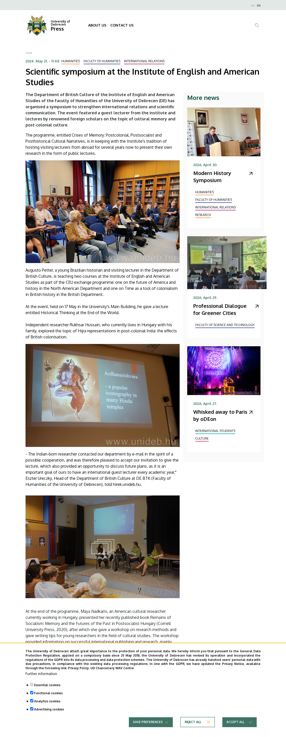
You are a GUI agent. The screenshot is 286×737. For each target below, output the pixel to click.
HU (253, 5)
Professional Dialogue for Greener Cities (220, 309)
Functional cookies (48, 698)
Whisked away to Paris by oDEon (220, 415)
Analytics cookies (47, 706)
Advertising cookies (49, 714)
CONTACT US (122, 25)
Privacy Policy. (79, 673)
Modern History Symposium (212, 176)
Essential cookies (47, 690)
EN (258, 5)
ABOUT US (97, 25)
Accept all (235, 727)
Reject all (193, 727)
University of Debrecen (60, 22)
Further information (41, 679)
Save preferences (148, 727)
